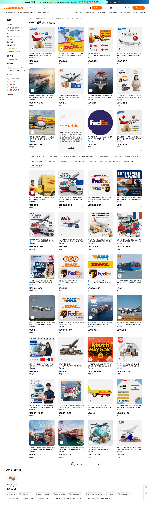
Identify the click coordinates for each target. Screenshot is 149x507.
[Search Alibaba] (58, 8)
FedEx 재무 (56, 498)
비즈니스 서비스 (41, 19)
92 (98, 464)
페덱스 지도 (11, 494)
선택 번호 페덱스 (103, 157)
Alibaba (31, 19)
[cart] (117, 8)
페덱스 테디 (117, 157)
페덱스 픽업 (90, 498)
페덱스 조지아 (43, 498)
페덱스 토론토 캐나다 (105, 498)
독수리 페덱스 (64, 161)
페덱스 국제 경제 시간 (86, 157)
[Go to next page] (102, 464)
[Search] (97, 8)
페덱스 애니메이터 (36, 166)
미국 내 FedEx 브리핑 (68, 157)
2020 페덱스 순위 (59, 494)
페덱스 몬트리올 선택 (37, 157)
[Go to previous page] (69, 464)
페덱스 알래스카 (78, 161)
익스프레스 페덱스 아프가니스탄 (110, 161)
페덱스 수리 (50, 161)
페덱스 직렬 (128, 161)
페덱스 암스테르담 (28, 498)
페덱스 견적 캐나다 (36, 161)
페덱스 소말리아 (123, 494)
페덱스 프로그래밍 (75, 494)
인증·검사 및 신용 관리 (57, 19)
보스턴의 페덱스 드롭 (42, 494)
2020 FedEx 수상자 (131, 157)
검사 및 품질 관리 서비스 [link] (75, 19)
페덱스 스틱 (110, 494)
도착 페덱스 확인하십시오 (93, 494)
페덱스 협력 (92, 161)
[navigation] (15, 242)
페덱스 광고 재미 (12, 498)
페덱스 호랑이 (53, 157)
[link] (146, 487)
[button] (89, 8)
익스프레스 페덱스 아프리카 (73, 498)
